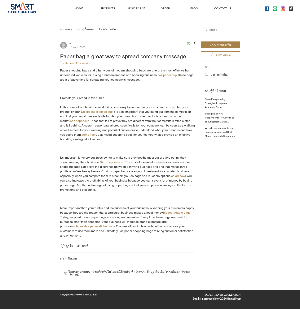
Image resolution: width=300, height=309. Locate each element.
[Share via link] (82, 246)
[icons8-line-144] (275, 8)
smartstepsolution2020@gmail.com (220, 298)
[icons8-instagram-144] (283, 8)
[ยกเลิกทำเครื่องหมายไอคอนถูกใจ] (62, 246)
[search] (220, 29)
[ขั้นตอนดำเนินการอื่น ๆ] (192, 43)
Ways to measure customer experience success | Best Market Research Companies (220, 132)
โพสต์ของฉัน (107, 29)
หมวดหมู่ (66, 29)
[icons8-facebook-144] (267, 8)
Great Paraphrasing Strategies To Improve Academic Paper (216, 103)
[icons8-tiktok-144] (291, 8)
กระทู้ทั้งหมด (85, 29)
